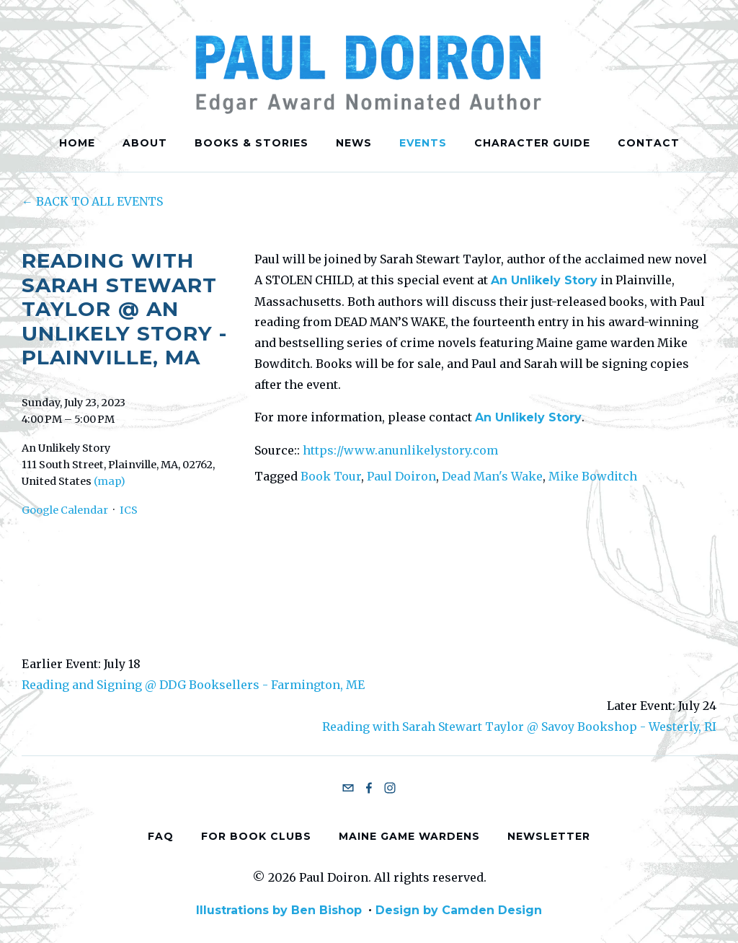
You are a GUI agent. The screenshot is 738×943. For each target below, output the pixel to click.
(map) (109, 481)
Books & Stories (251, 142)
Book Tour (331, 476)
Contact (649, 142)
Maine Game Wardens (409, 835)
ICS (129, 510)
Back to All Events (99, 201)
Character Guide (532, 142)
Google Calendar (65, 510)
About (145, 142)
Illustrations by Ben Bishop (279, 910)
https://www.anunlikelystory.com (400, 450)
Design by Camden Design (458, 910)
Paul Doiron (401, 476)
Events (423, 142)
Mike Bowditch (592, 476)
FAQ (161, 835)
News (354, 142)
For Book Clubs (256, 835)
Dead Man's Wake (492, 476)
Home (77, 142)
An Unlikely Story (544, 280)
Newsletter (548, 835)
